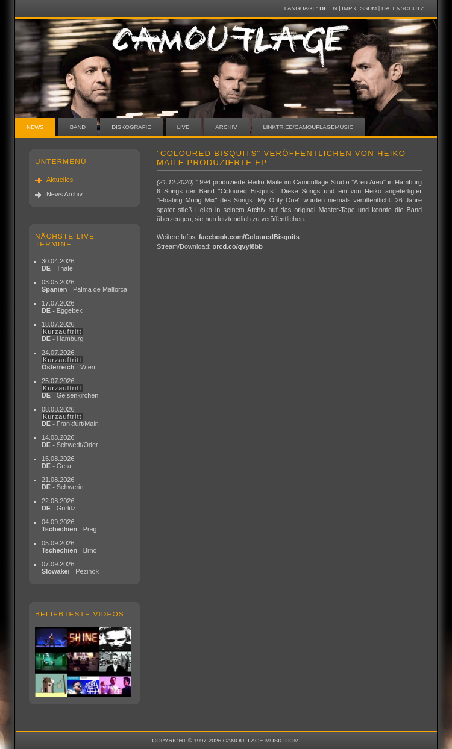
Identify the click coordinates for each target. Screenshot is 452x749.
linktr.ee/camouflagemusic (308, 127)
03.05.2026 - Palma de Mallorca (84, 285)
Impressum (359, 8)
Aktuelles (59, 179)
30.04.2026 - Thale (58, 264)
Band (78, 127)
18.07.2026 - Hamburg (63, 331)
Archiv (226, 127)
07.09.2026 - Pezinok (70, 567)
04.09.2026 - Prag (69, 525)
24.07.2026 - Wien (68, 360)
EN (333, 8)
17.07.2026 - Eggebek (62, 306)
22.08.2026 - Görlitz (58, 504)
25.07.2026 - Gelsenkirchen (70, 388)
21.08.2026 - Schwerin (63, 483)
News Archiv (64, 194)
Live (183, 127)
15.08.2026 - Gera (58, 462)
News (35, 127)
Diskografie (131, 127)
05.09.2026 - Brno (69, 546)
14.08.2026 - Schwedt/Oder (70, 441)
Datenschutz (402, 8)
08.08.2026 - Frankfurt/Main (70, 416)
